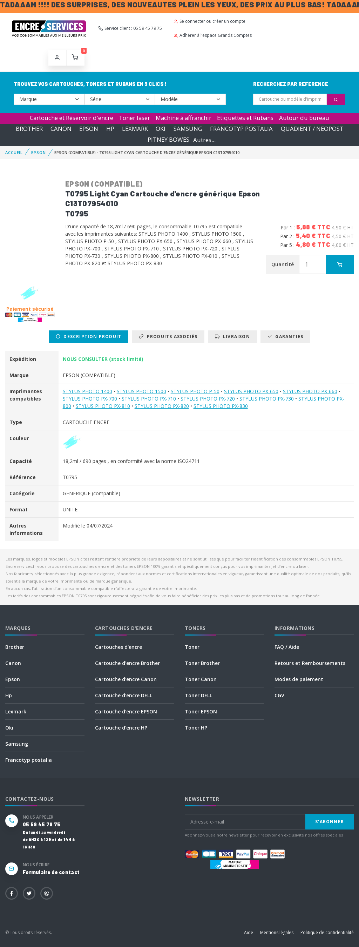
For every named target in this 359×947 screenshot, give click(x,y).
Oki (9, 727)
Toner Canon (201, 679)
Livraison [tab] (232, 337)
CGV (279, 695)
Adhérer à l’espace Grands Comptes (212, 35)
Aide (248, 932)
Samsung (16, 743)
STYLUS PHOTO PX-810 (103, 406)
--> (49, 99)
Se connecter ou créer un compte (209, 21)
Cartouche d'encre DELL (123, 695)
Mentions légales (276, 932)
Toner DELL (198, 695)
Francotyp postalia (28, 760)
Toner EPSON (201, 711)
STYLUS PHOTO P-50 (195, 391)
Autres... (204, 140)
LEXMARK (135, 129)
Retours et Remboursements (310, 663)
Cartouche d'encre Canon (126, 679)
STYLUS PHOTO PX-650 (251, 391)
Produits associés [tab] (168, 337)
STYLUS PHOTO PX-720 (208, 398)
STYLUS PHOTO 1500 (141, 391)
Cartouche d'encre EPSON (126, 711)
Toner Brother (202, 663)
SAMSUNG (188, 129)
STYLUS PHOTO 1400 (87, 391)
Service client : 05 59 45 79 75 (130, 28)
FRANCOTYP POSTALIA (241, 129)
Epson (12, 679)
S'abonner (329, 822)
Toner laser (134, 118)
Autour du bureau (304, 118)
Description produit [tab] (88, 337)
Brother (14, 647)
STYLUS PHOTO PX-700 (90, 398)
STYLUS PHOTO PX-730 (266, 398)
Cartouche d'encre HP (121, 727)
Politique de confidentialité (327, 932)
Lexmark (15, 711)
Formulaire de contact (51, 872)
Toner (192, 647)
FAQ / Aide (287, 647)
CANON (61, 129)
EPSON (88, 129)
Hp (8, 695)
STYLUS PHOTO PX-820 (162, 406)
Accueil (14, 152)
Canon (13, 663)
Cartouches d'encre (118, 647)
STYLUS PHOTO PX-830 (221, 406)
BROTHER (29, 129)
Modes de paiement (299, 679)
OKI (160, 129)
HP (110, 129)
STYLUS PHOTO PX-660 (310, 391)
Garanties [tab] (285, 337)
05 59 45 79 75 (41, 824)
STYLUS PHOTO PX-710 (149, 398)
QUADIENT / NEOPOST (312, 129)
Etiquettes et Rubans (245, 118)
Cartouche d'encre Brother (127, 663)
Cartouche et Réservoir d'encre (71, 118)
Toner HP (196, 727)
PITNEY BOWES (168, 140)
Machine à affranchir (183, 118)
